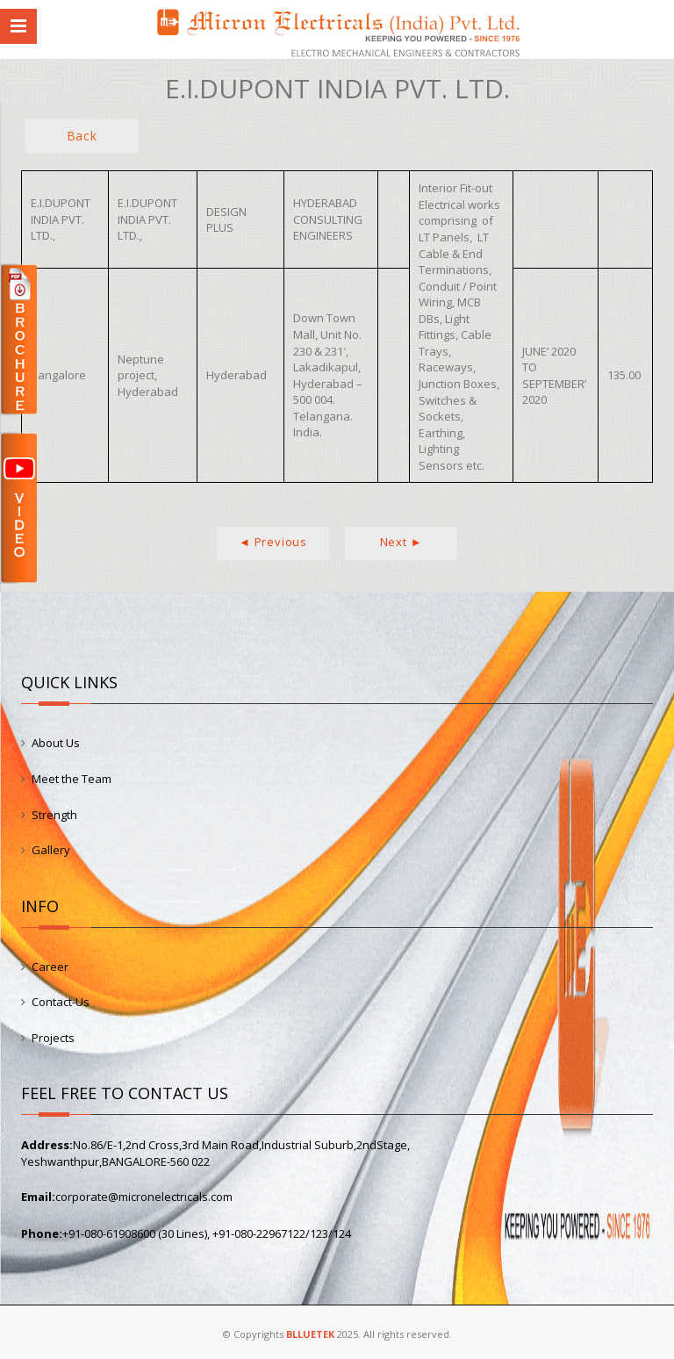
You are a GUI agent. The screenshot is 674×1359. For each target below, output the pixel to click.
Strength (54, 815)
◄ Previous (273, 542)
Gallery (51, 850)
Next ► (401, 542)
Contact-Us (61, 1002)
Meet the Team (71, 779)
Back (82, 135)
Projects (53, 1038)
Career (50, 966)
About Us (56, 743)
